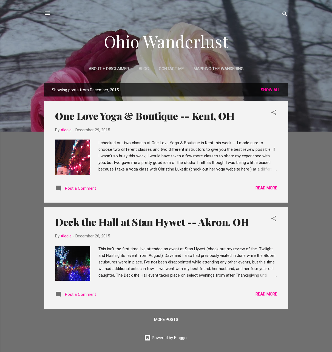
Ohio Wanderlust (166, 41)
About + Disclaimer (109, 68)
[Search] (285, 15)
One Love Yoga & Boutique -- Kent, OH (145, 115)
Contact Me (171, 68)
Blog (144, 68)
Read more (266, 188)
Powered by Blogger (166, 337)
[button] (274, 113)
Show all (270, 89)
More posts (166, 319)
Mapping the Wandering (218, 68)
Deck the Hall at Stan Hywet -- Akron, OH (152, 221)
